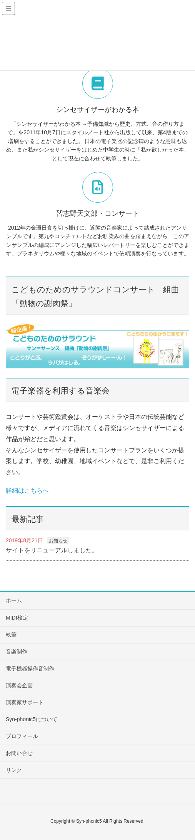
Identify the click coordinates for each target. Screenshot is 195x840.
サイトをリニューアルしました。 (52, 550)
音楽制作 (16, 651)
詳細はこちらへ (27, 490)
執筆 (11, 635)
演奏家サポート (24, 702)
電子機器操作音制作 (30, 668)
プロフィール (22, 736)
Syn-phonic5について (31, 719)
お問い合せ (19, 753)
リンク (14, 770)
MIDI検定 (17, 618)
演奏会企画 (19, 685)
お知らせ (58, 540)
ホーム (14, 600)
